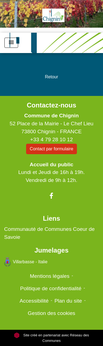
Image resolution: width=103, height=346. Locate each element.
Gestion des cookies (51, 313)
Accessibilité (34, 301)
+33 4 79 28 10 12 (51, 139)
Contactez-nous (51, 105)
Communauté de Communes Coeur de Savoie (49, 233)
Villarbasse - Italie (26, 262)
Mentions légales (49, 276)
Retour (51, 76)
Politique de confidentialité (50, 288)
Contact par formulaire (51, 148)
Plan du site (68, 301)
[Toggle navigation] (11, 43)
